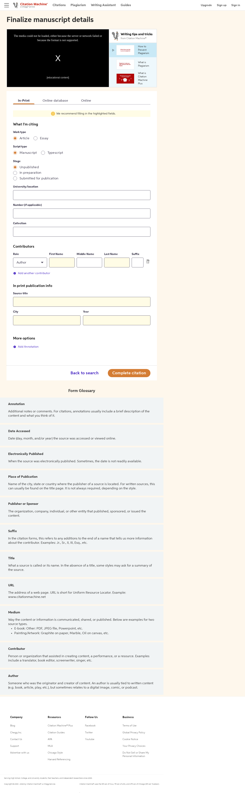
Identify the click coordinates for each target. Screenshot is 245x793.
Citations (59, 5)
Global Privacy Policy (134, 732)
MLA (50, 746)
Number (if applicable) (27, 205)
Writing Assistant (103, 5)
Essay (44, 138)
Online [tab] (86, 100)
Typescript (55, 153)
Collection (19, 223)
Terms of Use (130, 726)
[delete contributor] (148, 261)
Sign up (221, 5)
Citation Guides (56, 732)
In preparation (30, 173)
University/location (25, 186)
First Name (56, 254)
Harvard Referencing (59, 759)
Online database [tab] (55, 100)
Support (14, 746)
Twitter (89, 732)
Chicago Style (55, 753)
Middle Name (85, 254)
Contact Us (16, 739)
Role (16, 254)
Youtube (89, 739)
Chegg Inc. (16, 732)
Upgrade (206, 5)
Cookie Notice (130, 739)
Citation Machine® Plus (60, 726)
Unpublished (29, 167)
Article (24, 138)
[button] (30, 262)
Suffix (135, 254)
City (15, 311)
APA (50, 739)
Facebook (90, 726)
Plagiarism (78, 5)
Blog (12, 726)
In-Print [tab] (24, 100)
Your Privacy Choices (134, 746)
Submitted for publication (39, 178)
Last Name (111, 254)
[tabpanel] (81, 232)
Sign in (235, 5)
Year (86, 311)
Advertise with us (19, 753)
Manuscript (28, 153)
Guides (126, 5)
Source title (20, 293)
